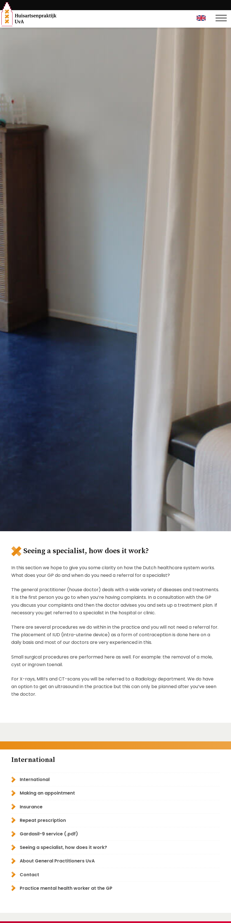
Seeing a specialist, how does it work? (63, 847)
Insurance (31, 807)
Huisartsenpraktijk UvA (29, 13)
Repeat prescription (43, 820)
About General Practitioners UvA (57, 861)
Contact (29, 874)
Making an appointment (47, 793)
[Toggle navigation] (221, 19)
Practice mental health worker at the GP (66, 888)
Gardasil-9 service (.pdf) (49, 834)
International (35, 779)
